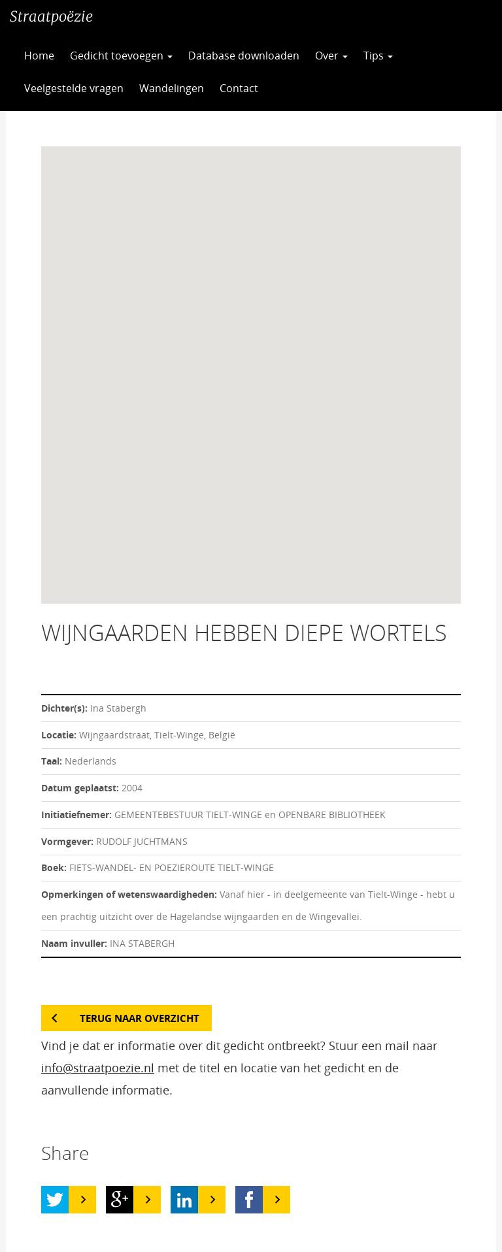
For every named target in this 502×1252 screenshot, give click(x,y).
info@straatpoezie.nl (97, 1068)
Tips (378, 55)
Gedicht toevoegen (121, 55)
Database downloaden (243, 55)
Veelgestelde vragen (74, 88)
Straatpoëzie (51, 16)
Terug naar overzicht (139, 1018)
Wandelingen (171, 88)
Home (39, 55)
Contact (239, 88)
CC (298, 88)
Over (331, 55)
